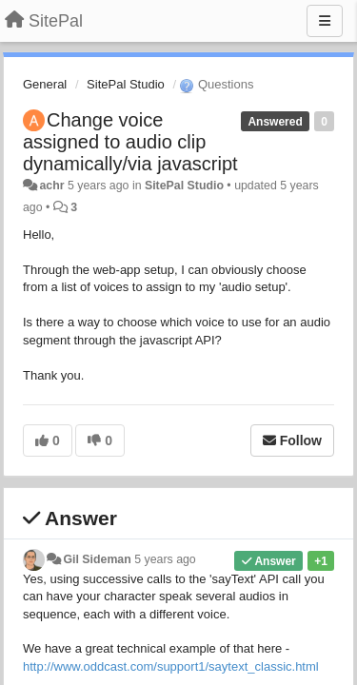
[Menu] (325, 21)
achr (51, 185)
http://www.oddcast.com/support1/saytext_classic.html (171, 666)
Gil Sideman (96, 559)
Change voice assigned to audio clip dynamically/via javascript (130, 141)
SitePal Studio (126, 84)
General (45, 84)
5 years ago (165, 559)
